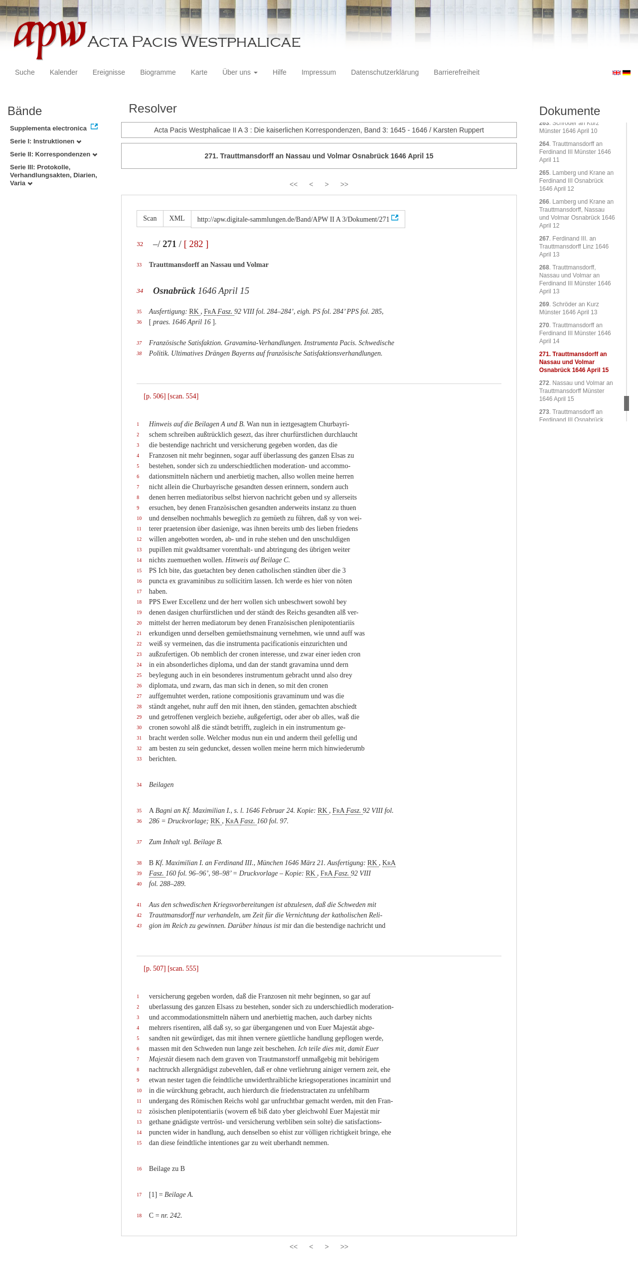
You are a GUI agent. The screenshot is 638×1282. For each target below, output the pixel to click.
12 (139, 539)
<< (294, 184)
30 (139, 727)
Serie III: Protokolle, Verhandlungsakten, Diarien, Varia (53, 175)
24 (139, 664)
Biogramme (158, 72)
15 (139, 570)
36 (139, 322)
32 (140, 244)
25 (139, 675)
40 (139, 884)
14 (139, 560)
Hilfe (280, 72)
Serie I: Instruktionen (45, 141)
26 (139, 685)
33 (139, 264)
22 (139, 643)
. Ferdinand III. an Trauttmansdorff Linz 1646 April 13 (574, 246)
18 (139, 602)
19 (139, 612)
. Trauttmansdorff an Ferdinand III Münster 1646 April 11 (575, 151)
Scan (150, 218)
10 (139, 518)
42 (139, 915)
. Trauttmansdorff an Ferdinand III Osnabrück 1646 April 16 (571, 419)
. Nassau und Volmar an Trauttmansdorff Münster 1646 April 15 (576, 391)
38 (139, 353)
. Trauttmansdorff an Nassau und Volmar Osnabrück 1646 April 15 (574, 362)
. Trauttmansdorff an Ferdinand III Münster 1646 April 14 (575, 333)
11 (139, 528)
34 (140, 290)
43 (139, 925)
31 (139, 738)
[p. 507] (154, 968)
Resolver (153, 108)
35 (139, 311)
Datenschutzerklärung (385, 72)
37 (139, 343)
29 (139, 717)
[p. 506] (154, 396)
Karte (199, 72)
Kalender (64, 72)
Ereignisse (109, 72)
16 (139, 581)
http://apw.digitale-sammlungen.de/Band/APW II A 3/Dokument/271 (293, 219)
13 (139, 549)
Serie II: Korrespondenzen (53, 154)
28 (139, 706)
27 (139, 696)
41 (139, 904)
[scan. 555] (182, 968)
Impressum (319, 72)
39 (139, 873)
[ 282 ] (196, 244)
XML (177, 218)
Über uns (240, 72)
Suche (25, 72)
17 (139, 591)
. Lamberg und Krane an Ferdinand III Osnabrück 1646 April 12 (576, 180)
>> (344, 184)
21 (139, 633)
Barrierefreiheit (456, 72)
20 (139, 623)
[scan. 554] (182, 396)
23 (139, 654)
